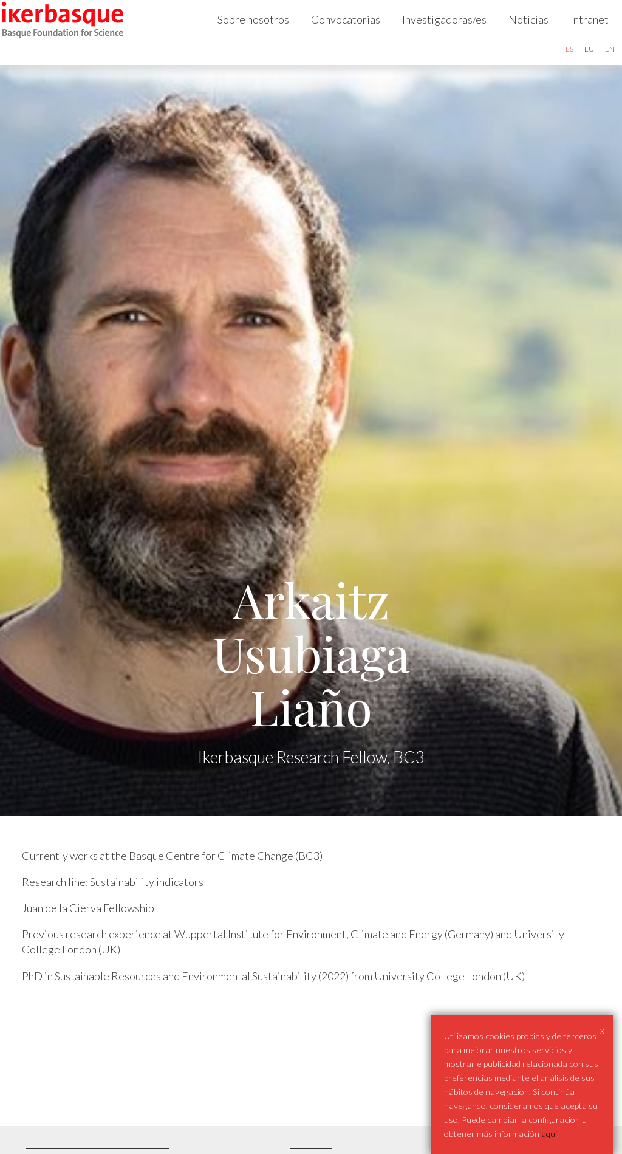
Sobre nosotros (239, 34)
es (555, 63)
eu (574, 63)
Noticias (514, 34)
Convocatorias (331, 34)
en (595, 63)
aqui (549, 1133)
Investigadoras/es (430, 34)
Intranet (575, 34)
